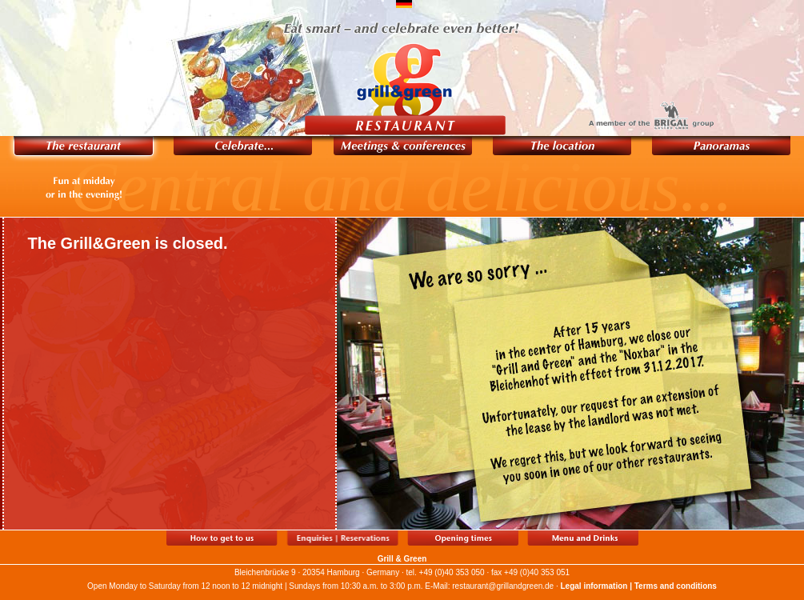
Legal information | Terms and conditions (639, 586)
